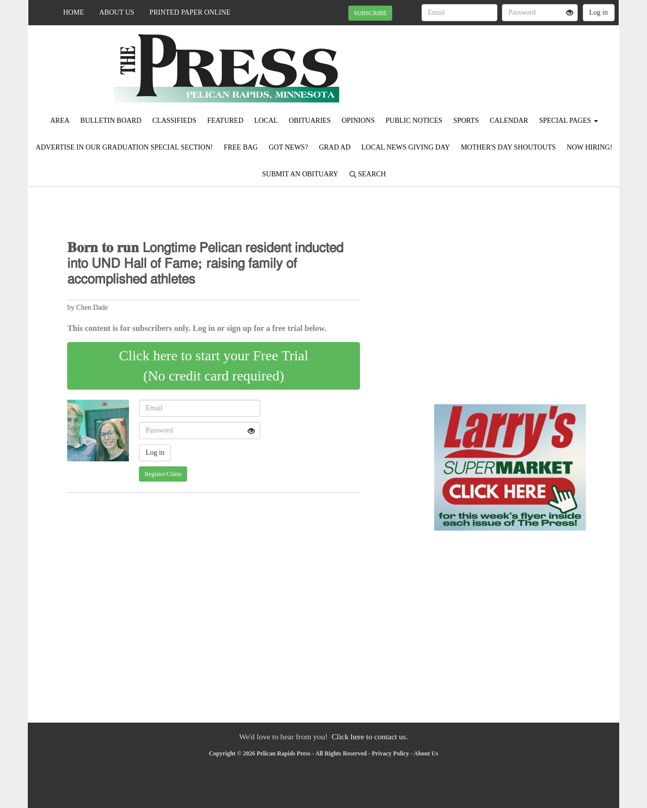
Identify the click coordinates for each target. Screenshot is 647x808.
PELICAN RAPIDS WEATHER (526, 60)
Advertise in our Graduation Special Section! (124, 147)
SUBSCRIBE (370, 13)
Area (59, 120)
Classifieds (174, 120)
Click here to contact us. (370, 736)
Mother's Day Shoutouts (508, 147)
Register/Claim (163, 474)
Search (367, 174)
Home (73, 12)
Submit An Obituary (300, 174)
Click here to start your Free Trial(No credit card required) (213, 366)
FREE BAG (241, 147)
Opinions (358, 120)
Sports (466, 120)
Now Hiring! (589, 147)
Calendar (509, 120)
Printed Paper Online (190, 12)
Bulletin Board (111, 120)
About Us (116, 12)
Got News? (288, 147)
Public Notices (414, 120)
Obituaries (310, 120)
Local (266, 120)
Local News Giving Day (405, 147)
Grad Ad (335, 147)
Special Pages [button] (568, 120)
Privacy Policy (390, 753)
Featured (225, 120)
